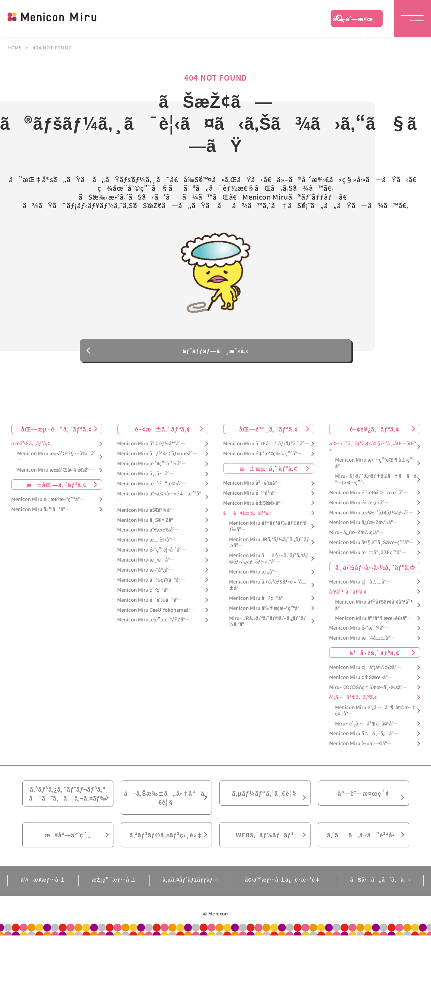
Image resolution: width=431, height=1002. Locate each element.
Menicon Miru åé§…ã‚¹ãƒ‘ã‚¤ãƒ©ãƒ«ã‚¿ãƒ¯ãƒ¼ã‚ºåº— (268, 558)
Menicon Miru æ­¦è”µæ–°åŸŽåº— (153, 620)
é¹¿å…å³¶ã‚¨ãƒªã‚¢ (353, 697)
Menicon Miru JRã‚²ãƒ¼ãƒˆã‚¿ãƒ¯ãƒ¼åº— (269, 542)
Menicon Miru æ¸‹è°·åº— (145, 560)
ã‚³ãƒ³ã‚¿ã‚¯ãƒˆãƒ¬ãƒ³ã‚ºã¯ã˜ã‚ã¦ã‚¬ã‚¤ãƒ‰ (67, 793)
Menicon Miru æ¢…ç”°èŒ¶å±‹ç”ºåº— (374, 463)
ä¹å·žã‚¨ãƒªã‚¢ (374, 652)
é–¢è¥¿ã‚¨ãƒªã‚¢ (374, 428)
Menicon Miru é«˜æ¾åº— (359, 628)
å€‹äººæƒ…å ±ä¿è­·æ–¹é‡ (284, 879)
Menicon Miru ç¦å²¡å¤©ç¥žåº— (365, 667)
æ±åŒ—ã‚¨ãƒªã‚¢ (56, 484)
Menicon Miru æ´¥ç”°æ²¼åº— (151, 463)
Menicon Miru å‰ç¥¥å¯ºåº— (151, 580)
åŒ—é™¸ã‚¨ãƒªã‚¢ (268, 428)
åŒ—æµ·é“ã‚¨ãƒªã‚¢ (56, 428)
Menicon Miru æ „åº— (254, 572)
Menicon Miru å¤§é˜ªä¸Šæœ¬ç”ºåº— (371, 542)
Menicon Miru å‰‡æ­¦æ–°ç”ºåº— (266, 608)
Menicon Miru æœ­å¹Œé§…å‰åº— (56, 456)
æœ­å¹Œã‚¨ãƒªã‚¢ (30, 443)
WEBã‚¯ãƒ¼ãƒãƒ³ (265, 834)
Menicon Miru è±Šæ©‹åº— (254, 503)
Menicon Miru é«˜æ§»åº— (359, 503)
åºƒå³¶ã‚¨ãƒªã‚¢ (347, 592)
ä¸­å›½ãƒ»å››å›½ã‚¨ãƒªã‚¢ (374, 567)
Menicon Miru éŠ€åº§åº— (146, 510)
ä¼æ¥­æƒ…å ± (43, 879)
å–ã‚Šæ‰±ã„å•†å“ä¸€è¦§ (166, 798)
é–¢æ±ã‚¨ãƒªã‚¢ (162, 428)
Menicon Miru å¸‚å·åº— (145, 474)
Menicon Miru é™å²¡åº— (251, 493)
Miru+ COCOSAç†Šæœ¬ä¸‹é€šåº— (368, 687)
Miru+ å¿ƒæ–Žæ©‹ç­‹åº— (356, 532)
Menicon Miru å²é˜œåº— (252, 483)
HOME (14, 48)
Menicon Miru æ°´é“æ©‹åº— (151, 484)
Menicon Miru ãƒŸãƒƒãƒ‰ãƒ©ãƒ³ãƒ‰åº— (268, 526)
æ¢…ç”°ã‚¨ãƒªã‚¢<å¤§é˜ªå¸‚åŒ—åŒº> (372, 446)
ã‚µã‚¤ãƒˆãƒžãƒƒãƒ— (191, 879)
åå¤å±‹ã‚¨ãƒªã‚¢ (247, 513)
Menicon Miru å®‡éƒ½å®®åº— (151, 443)
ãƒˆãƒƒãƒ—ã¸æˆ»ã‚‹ (215, 350)
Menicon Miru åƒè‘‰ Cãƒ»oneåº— (157, 453)
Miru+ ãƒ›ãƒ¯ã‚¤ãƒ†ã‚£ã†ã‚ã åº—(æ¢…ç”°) (375, 479)
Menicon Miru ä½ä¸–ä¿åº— (363, 733)
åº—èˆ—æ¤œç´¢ (353, 20)
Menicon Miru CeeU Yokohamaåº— (156, 610)
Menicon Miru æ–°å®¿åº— (145, 570)
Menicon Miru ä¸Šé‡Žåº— (147, 520)
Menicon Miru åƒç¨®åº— (258, 598)
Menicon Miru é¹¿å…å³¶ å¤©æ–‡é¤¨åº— (375, 710)
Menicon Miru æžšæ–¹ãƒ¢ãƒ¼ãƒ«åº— (371, 513)
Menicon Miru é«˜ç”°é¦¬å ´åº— (151, 550)
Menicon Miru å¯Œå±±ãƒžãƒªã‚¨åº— (266, 443)
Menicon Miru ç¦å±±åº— (360, 582)
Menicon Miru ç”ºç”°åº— (145, 590)
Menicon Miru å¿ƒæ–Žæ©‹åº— (363, 522)
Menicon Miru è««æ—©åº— (360, 743)
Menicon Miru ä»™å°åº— (40, 509)
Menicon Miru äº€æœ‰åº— (148, 530)
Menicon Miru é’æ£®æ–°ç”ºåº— (47, 499)
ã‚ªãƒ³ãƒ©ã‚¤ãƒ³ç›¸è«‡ (166, 834)
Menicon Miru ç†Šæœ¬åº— (360, 677)
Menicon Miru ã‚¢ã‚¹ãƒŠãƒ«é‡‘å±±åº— (267, 585)
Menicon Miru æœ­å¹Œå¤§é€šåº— (55, 470)
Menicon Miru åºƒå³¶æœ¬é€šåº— (373, 618)
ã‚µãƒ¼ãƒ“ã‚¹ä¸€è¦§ (264, 793)
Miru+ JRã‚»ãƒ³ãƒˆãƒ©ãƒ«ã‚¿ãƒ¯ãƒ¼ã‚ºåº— (267, 621)
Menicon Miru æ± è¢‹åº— (146, 540)
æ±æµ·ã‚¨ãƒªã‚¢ (268, 468)
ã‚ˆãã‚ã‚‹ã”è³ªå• (363, 834)
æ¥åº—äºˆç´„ (68, 834)
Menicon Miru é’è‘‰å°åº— (150, 600)
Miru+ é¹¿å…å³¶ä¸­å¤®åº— (366, 724)
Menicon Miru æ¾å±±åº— (362, 638)
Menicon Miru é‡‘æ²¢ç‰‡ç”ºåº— (262, 453)
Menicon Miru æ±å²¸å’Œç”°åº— (367, 552)
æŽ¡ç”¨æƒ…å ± (114, 879)
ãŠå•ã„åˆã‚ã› (380, 879)
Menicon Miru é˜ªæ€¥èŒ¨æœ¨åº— (368, 492)
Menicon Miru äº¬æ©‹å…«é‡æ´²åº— (159, 497)
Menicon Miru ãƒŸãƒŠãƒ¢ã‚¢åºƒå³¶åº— (375, 605)
